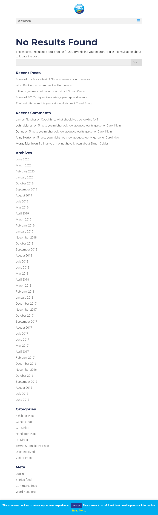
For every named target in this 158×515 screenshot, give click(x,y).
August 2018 (24, 255)
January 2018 (24, 297)
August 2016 (24, 387)
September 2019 (26, 189)
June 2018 (22, 267)
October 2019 (24, 183)
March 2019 (23, 219)
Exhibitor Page (25, 415)
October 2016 (24, 375)
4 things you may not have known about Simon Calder (51, 91)
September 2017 (26, 321)
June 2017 (22, 339)
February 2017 (25, 357)
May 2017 (22, 345)
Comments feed (26, 485)
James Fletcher (26, 119)
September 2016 (26, 381)
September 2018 (26, 249)
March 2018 (23, 285)
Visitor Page (24, 458)
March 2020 (23, 165)
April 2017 (22, 351)
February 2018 (25, 291)
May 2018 (22, 273)
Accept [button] (76, 505)
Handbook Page (26, 433)
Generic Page (24, 421)
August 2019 (24, 195)
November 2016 (26, 369)
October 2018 (24, 243)
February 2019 (25, 225)
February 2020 (25, 171)
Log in (20, 473)
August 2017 (24, 327)
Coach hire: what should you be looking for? (69, 119)
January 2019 (24, 231)
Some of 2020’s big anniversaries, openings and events (51, 97)
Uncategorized (25, 452)
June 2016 (22, 399)
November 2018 (26, 237)
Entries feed (23, 479)
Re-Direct (22, 440)
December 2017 (26, 303)
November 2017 (26, 309)
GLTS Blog (22, 427)
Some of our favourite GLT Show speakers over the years (53, 79)
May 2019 (22, 207)
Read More (78, 510)
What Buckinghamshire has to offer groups (44, 85)
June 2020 (22, 159)
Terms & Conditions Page (32, 446)
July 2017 (22, 333)
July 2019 (22, 201)
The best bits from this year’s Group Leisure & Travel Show (54, 103)
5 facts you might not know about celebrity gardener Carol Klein (79, 125)
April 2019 (22, 213)
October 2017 (24, 315)
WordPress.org (26, 491)
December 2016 (26, 363)
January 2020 (24, 177)
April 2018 (22, 279)
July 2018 (22, 261)
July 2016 (22, 393)
